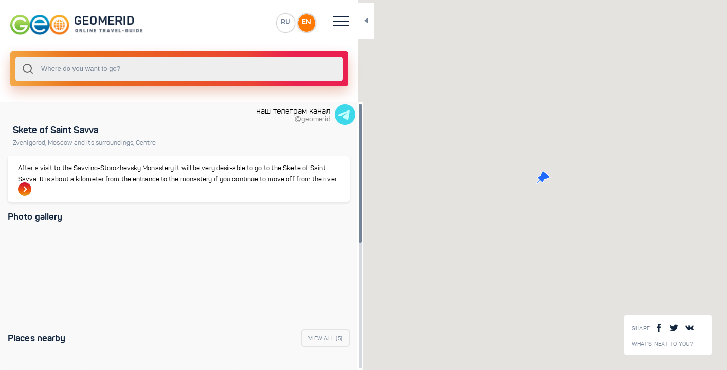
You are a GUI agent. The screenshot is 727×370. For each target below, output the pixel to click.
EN (225, 22)
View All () (245, 339)
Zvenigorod (30, 143)
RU (204, 22)
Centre (146, 143)
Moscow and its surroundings (92, 143)
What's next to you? (663, 344)
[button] (502, 177)
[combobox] (138, 69)
